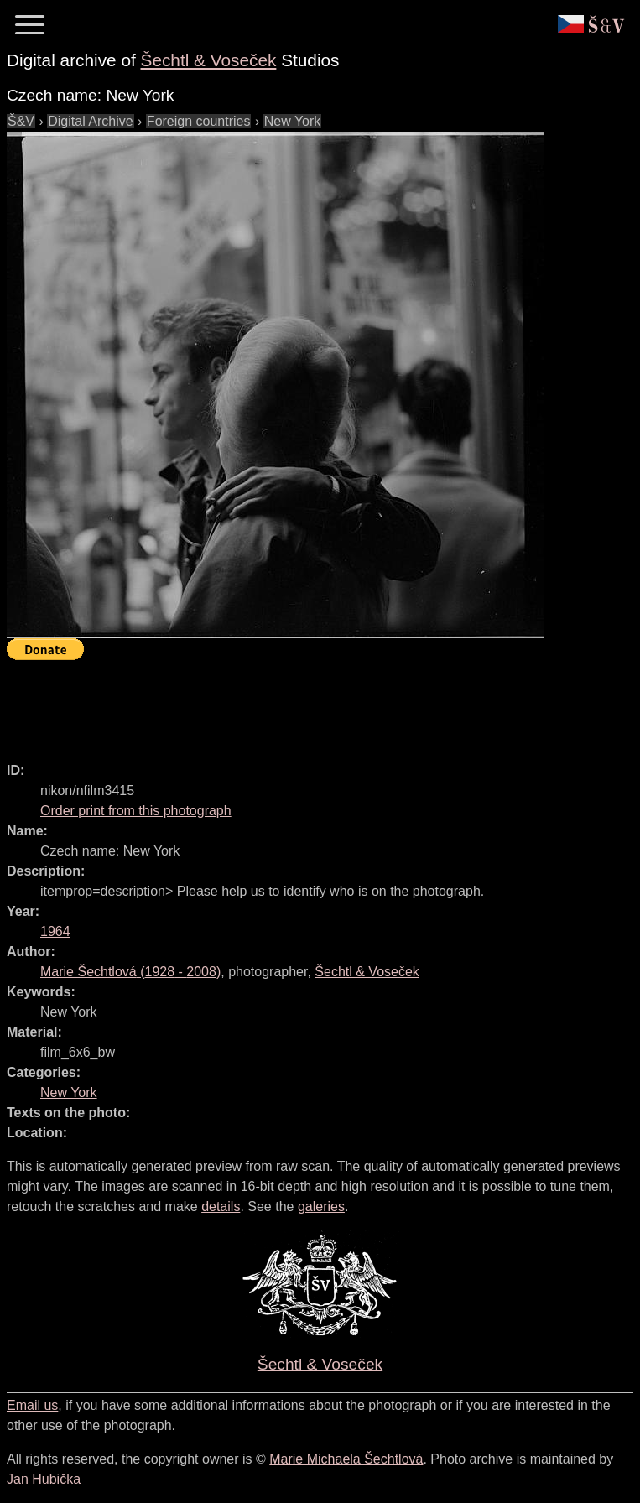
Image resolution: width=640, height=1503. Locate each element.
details (220, 1206)
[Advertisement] (312, 703)
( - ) (130, 972)
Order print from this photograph (136, 811)
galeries (321, 1206)
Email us (32, 1405)
